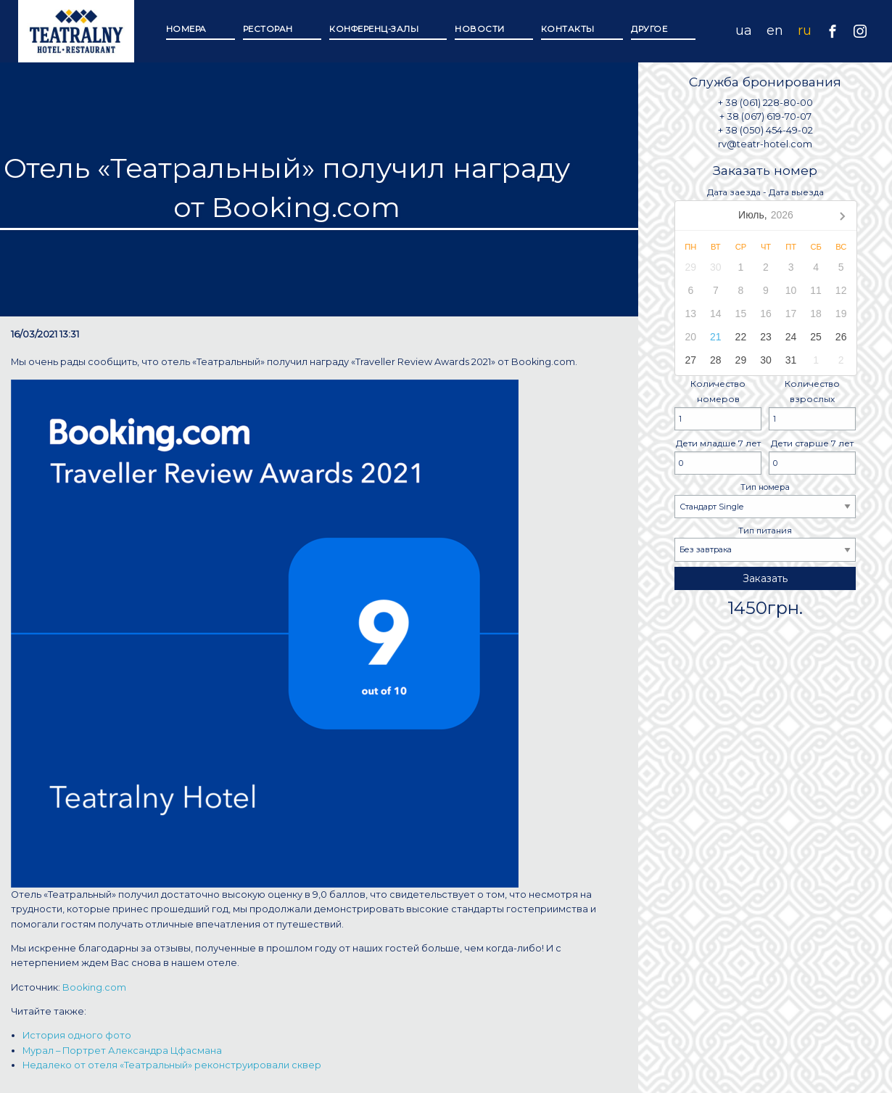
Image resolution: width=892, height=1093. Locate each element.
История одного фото (76, 1035)
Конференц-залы (373, 29)
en (775, 30)
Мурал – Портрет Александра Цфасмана (122, 1050)
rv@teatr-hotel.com (765, 144)
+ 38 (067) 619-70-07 (765, 116)
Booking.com (94, 987)
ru (805, 30)
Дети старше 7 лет (812, 456)
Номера (186, 29)
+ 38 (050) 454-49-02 (765, 130)
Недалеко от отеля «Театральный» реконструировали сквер (171, 1065)
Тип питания (765, 543)
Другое (649, 29)
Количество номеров (717, 404)
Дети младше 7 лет (717, 456)
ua (743, 30)
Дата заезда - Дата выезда (765, 281)
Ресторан (268, 29)
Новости (480, 29)
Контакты (568, 29)
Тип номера (765, 500)
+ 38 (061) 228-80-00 (765, 102)
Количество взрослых (812, 404)
